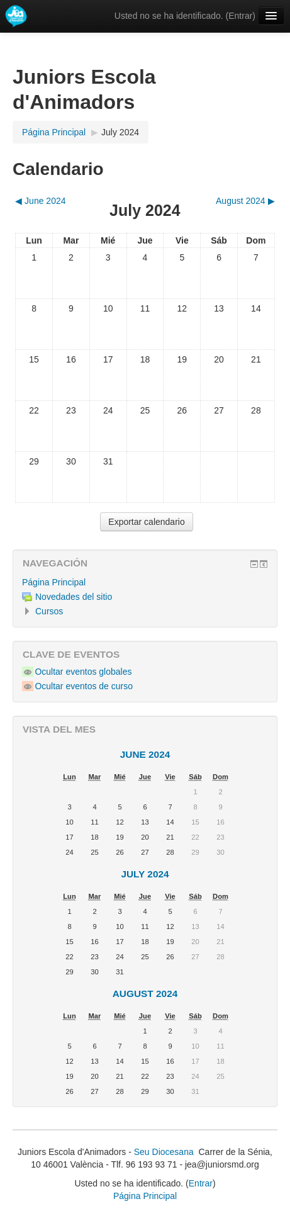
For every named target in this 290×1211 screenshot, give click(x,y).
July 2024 (120, 132)
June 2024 (145, 754)
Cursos (49, 611)
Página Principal (54, 582)
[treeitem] (145, 582)
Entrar (240, 16)
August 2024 (145, 993)
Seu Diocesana (164, 1152)
